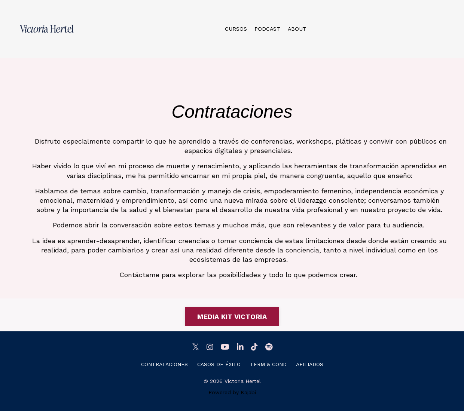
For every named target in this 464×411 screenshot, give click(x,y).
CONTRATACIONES (164, 364)
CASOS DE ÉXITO (219, 364)
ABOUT (296, 28)
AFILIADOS (309, 364)
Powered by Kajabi (232, 392)
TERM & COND (268, 364)
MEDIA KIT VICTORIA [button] (232, 316)
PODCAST (267, 28)
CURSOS (237, 28)
